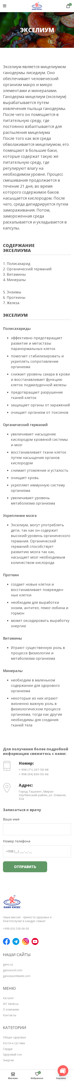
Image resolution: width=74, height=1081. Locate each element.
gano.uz (8, 964)
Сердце (8, 1049)
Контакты (9, 1015)
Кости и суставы (14, 1043)
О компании (11, 1009)
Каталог (8, 998)
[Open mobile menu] (4, 6)
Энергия (8, 1060)
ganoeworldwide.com (16, 976)
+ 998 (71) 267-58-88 (34, 769)
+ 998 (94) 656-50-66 (34, 774)
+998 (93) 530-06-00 (16, 928)
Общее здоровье (14, 1037)
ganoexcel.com (12, 970)
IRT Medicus (11, 1004)
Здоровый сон (12, 1054)
